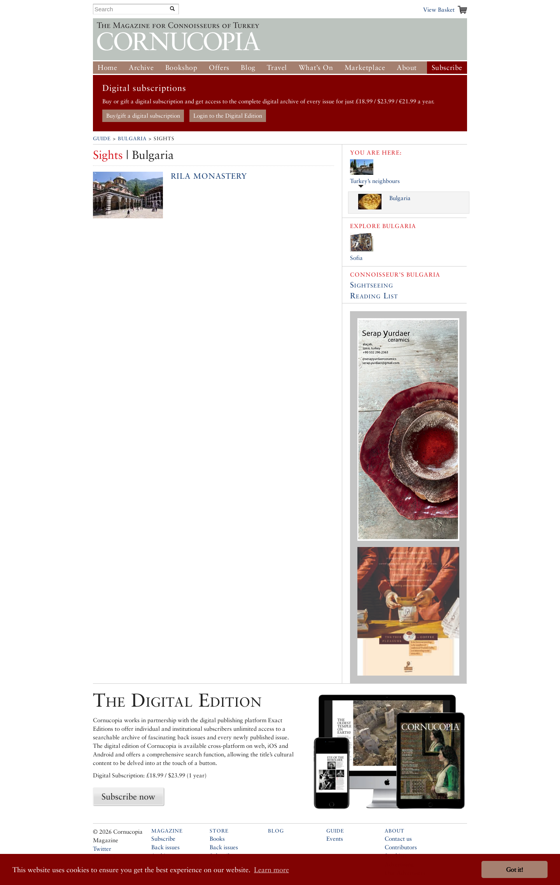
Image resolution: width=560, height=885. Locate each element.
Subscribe (447, 67)
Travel (277, 67)
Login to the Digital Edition (227, 115)
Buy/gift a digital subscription (143, 115)
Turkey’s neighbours (375, 181)
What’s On (316, 67)
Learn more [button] (271, 870)
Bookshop (181, 67)
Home (107, 67)
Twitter (102, 848)
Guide (102, 138)
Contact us (398, 838)
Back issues (165, 847)
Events (334, 838)
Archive (141, 67)
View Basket (439, 9)
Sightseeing (371, 284)
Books (217, 838)
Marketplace (365, 67)
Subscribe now (128, 796)
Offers (219, 67)
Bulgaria (132, 138)
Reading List (374, 295)
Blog (248, 67)
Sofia (356, 257)
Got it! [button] (514, 869)
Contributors (401, 847)
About (407, 67)
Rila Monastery (209, 176)
